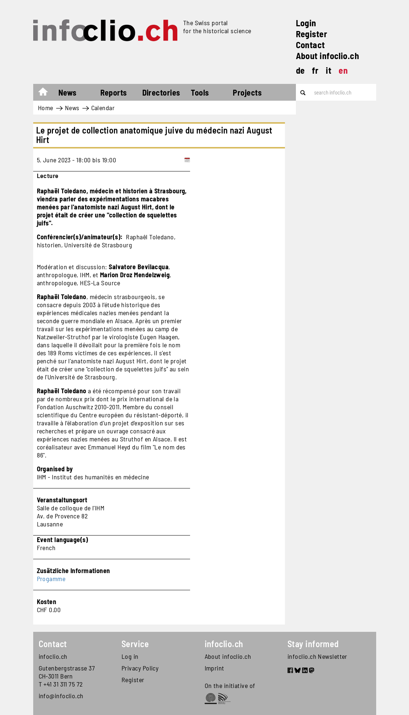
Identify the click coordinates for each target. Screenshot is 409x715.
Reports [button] (113, 92)
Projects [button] (247, 92)
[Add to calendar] (187, 160)
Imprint (214, 668)
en (343, 70)
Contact (310, 44)
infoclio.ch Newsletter (317, 656)
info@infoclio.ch (61, 696)
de (300, 70)
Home (46, 93)
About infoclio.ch (327, 55)
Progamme (51, 579)
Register (312, 33)
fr (315, 70)
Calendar (103, 108)
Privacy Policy (139, 668)
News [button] (67, 92)
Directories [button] (161, 92)
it (328, 70)
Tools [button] (200, 92)
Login (306, 23)
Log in (130, 656)
